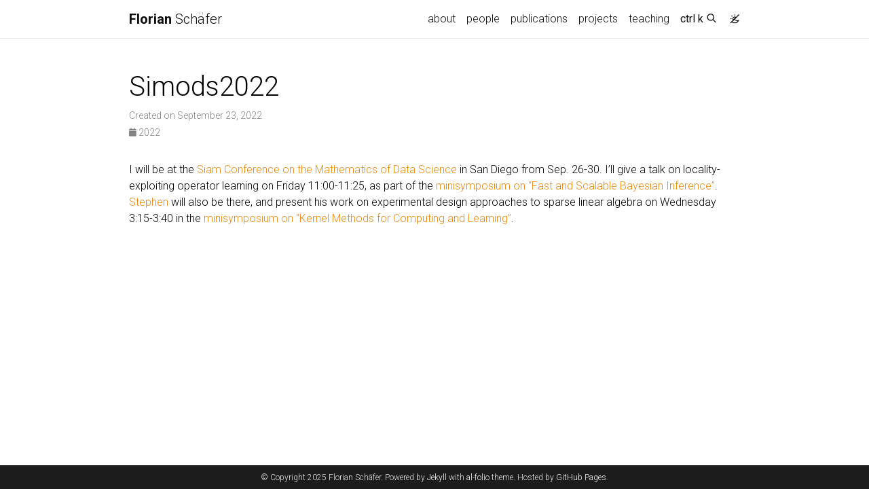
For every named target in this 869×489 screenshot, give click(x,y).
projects (598, 18)
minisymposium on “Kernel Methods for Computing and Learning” (357, 218)
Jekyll (437, 477)
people (483, 18)
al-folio (477, 477)
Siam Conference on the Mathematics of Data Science (327, 169)
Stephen (148, 202)
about (442, 18)
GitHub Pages (581, 477)
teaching (649, 18)
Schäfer (175, 19)
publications (539, 18)
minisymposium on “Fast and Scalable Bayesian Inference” (575, 185)
